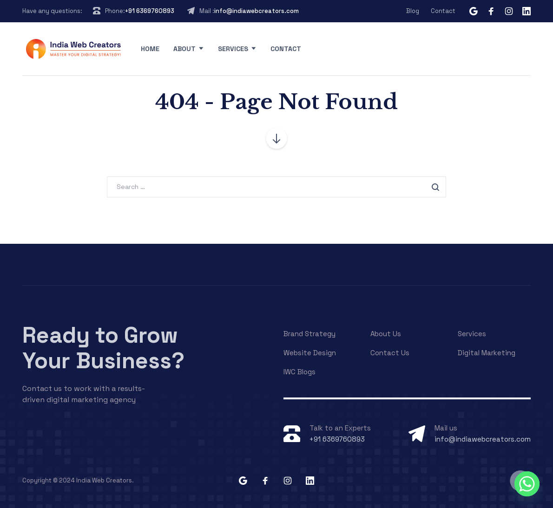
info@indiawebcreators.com (256, 11)
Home (150, 49)
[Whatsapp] (527, 483)
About (184, 49)
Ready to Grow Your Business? (103, 348)
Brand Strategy (309, 333)
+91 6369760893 (149, 11)
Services (233, 49)
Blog (412, 11)
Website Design (309, 352)
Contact (443, 11)
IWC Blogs (299, 371)
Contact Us (389, 352)
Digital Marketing (486, 352)
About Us (385, 333)
